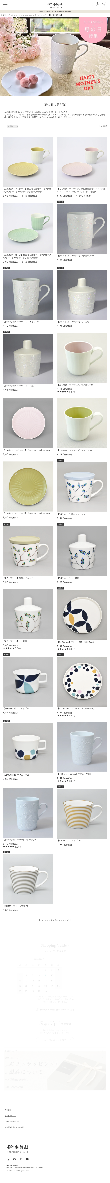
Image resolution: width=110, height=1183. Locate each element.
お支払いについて (13, 1065)
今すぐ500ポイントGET (55, 1040)
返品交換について (13, 1058)
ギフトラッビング (13, 1080)
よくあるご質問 (12, 1072)
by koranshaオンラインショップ (53, 920)
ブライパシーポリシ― (12, 1121)
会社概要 (8, 1110)
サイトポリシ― (10, 1116)
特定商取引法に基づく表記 (14, 1127)
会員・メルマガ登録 (14, 1087)
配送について (11, 1051)
